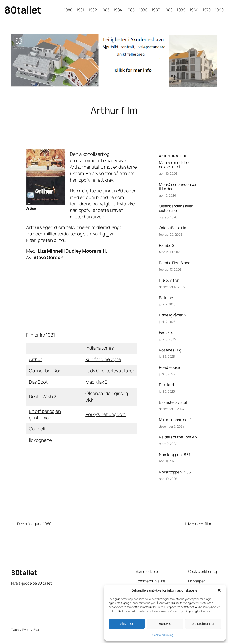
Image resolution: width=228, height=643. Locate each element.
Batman (166, 298)
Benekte (165, 623)
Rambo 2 (166, 245)
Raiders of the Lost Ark (178, 437)
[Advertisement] (81, 296)
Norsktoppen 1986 (175, 472)
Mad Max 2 (96, 382)
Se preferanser (203, 623)
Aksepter (126, 623)
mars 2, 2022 (168, 444)
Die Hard (166, 385)
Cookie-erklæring (162, 635)
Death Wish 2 (42, 396)
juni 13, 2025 (167, 339)
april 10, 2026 (168, 173)
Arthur (35, 359)
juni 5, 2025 (167, 356)
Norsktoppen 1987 (174, 454)
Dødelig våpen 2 (172, 315)
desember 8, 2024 (171, 409)
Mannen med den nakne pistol (174, 164)
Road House (169, 367)
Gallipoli (37, 429)
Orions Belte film (173, 228)
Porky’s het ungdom (106, 414)
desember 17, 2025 (172, 287)
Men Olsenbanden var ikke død (178, 186)
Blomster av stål (173, 402)
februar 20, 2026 (170, 234)
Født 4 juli (167, 332)
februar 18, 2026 (170, 252)
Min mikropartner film (177, 420)
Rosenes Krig (170, 350)
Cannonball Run (45, 370)
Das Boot (38, 382)
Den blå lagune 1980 (34, 523)
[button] (219, 590)
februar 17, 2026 (170, 269)
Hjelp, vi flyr (169, 280)
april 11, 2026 (167, 461)
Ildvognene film (198, 523)
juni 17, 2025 (167, 304)
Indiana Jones (100, 348)
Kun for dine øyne (103, 359)
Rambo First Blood (174, 263)
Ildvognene (40, 440)
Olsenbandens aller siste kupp (175, 208)
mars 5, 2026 (168, 217)
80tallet (22, 9)
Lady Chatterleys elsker (110, 370)
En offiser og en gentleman (45, 414)
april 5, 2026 (167, 195)
